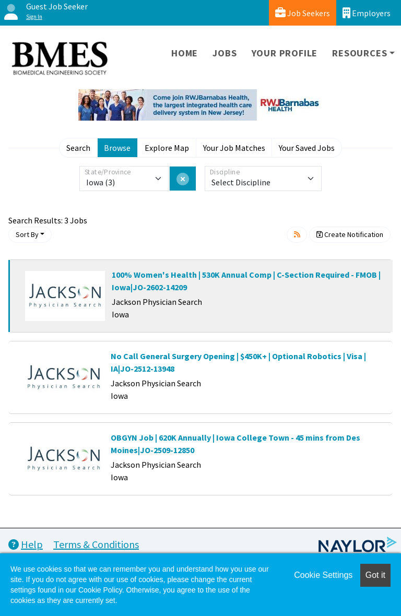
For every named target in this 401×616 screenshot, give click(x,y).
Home (184, 53)
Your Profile (285, 53)
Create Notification (349, 234)
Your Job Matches (234, 148)
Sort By (27, 234)
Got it (375, 575)
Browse (117, 148)
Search (78, 148)
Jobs (225, 53)
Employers (367, 12)
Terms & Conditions (96, 544)
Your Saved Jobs (307, 148)
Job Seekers (302, 12)
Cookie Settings (323, 575)
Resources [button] (359, 53)
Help (25, 544)
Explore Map (167, 148)
